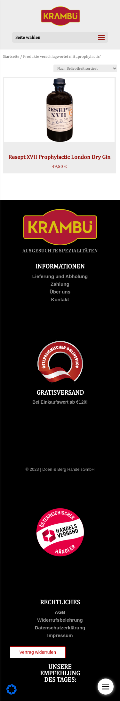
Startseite (11, 56)
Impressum (60, 635)
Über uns (60, 291)
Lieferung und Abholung (60, 276)
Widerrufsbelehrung (60, 620)
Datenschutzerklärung (60, 627)
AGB (60, 612)
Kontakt (60, 299)
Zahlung (60, 284)
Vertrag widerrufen (38, 652)
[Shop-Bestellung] (85, 68)
